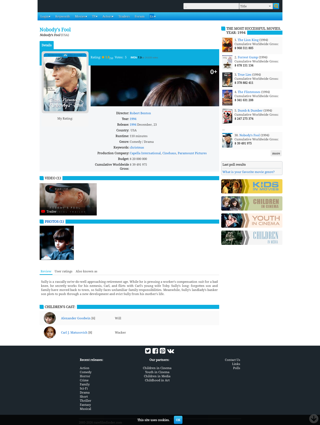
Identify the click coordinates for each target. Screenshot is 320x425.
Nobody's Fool (249, 135)
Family (85, 384)
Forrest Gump (248, 57)
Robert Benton (140, 113)
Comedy (85, 372)
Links (236, 364)
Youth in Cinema (157, 372)
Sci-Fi (84, 388)
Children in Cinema (157, 368)
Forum (139, 16)
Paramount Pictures (192, 153)
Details (47, 45)
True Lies (244, 74)
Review (46, 271)
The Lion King (248, 40)
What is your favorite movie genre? (248, 172)
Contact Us (232, 359)
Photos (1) (54, 221)
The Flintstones (249, 92)
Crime (84, 380)
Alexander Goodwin (76, 318)
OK (178, 420)
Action (84, 368)
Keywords (62, 16)
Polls (236, 368)
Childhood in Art (157, 380)
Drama (85, 392)
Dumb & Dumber (250, 110)
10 (80, 123)
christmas (137, 147)
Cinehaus (169, 153)
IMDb (134, 57)
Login (44, 16)
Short (84, 396)
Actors (107, 16)
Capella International (145, 153)
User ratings (63, 271)
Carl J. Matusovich (74, 332)
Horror (85, 376)
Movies (80, 16)
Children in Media (157, 376)
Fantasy (85, 404)
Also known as (86, 271)
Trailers (124, 16)
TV (93, 16)
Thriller (85, 400)
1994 (133, 119)
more (276, 153)
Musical (85, 408)
